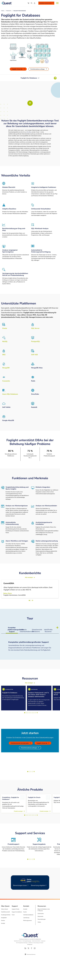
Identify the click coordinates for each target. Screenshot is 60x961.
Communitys (41, 913)
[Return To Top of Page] (55, 78)
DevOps (29, 132)
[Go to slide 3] (27, 712)
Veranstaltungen (42, 919)
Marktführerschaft (5, 912)
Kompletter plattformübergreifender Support (13, 630)
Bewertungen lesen (21, 885)
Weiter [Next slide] (32, 600)
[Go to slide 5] (30, 712)
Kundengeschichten (5, 915)
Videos (39, 922)
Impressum (43, 941)
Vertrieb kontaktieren (28, 915)
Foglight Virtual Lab (17, 69)
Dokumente (40, 916)
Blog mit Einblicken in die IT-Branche (44, 909)
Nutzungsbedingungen (27, 941)
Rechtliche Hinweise (18, 941)
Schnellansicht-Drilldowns (37, 631)
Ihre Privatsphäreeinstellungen (22, 942)
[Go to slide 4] (29, 712)
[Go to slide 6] (32, 712)
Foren (13, 915)
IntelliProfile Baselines (48, 631)
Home (2, 10)
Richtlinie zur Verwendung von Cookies (36, 942)
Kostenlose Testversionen (45, 3)
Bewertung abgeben (39, 885)
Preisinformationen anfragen (37, 69)
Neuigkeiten (4, 917)
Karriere (3, 920)
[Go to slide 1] (29, 600)
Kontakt (3, 923)
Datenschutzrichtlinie (36, 941)
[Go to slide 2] (30, 600)
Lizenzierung (26, 917)
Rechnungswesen (27, 920)
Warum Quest (4, 909)
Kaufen (25, 912)
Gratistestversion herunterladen (20, 743)
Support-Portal (15, 909)
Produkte (8, 10)
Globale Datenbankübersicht (25, 631)
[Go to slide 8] (35, 712)
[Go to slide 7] (33, 712)
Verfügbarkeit (29, 944)
